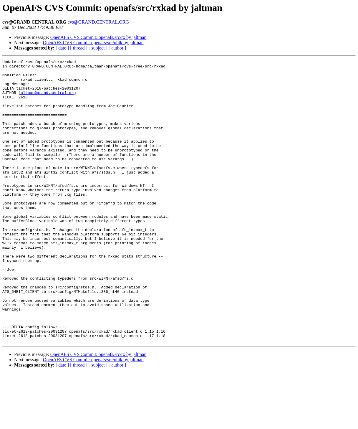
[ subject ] (98, 47)
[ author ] (117, 47)
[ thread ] (78, 47)
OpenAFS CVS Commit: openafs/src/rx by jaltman (98, 37)
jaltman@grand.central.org (47, 99)
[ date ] (62, 47)
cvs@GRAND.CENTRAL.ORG (98, 21)
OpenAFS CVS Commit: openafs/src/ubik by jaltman (93, 42)
